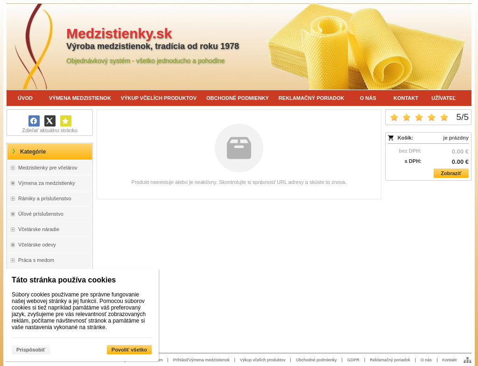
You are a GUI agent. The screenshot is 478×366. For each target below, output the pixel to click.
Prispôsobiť (30, 349)
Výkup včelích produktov (263, 360)
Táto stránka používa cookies (64, 280)
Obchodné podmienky (316, 360)
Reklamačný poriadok (390, 360)
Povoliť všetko (129, 349)
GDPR (353, 360)
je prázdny (456, 138)
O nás (426, 360)
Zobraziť (451, 173)
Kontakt (449, 360)
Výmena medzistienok (209, 360)
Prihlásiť (181, 360)
